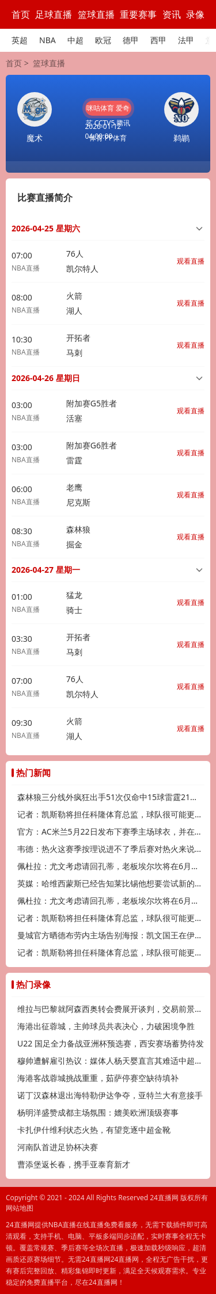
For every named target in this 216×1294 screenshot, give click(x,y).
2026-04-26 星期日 (46, 377)
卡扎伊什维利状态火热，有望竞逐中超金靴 (93, 1129)
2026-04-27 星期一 (46, 569)
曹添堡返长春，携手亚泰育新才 (73, 1164)
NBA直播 (26, 268)
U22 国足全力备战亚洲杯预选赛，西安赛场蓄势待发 (110, 1043)
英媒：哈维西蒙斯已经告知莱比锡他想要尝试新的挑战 (110, 883)
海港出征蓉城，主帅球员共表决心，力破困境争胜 (106, 1026)
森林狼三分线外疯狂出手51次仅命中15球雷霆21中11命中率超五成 (110, 796)
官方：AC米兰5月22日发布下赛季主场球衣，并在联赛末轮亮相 (110, 831)
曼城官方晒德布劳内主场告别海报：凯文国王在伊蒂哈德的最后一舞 (110, 935)
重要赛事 (138, 14)
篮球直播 (96, 14)
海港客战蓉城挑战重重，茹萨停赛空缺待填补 (98, 1077)
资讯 (171, 14)
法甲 (186, 40)
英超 (20, 40)
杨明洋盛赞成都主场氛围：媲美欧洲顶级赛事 (98, 1112)
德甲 (131, 40)
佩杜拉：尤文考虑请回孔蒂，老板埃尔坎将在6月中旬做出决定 (110, 866)
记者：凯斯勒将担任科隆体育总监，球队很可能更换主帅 (110, 814)
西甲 (158, 40)
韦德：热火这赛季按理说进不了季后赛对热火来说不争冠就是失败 (110, 848)
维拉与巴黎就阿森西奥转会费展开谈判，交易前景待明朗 (110, 1008)
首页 (21, 14)
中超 (75, 40)
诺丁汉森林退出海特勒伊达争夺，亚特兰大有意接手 (110, 1095)
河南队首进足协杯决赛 (57, 1146)
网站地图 (19, 1208)
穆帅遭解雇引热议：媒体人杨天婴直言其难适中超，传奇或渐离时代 (110, 1060)
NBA (47, 40)
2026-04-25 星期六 (46, 228)
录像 (195, 14)
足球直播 (53, 14)
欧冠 (103, 40)
